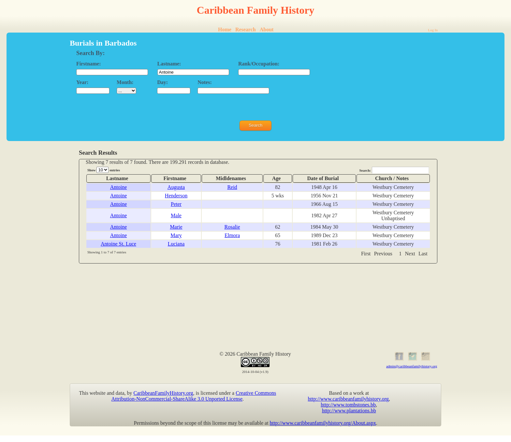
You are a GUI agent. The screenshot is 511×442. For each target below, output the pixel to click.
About (267, 29)
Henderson (176, 195)
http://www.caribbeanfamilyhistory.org (348, 399)
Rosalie (232, 227)
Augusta (176, 187)
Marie (176, 227)
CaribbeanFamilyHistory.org (163, 393)
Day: (162, 82)
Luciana (176, 244)
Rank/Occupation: (258, 63)
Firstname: (88, 63)
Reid (232, 187)
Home (224, 29)
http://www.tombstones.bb (348, 404)
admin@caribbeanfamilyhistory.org (411, 366)
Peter (176, 204)
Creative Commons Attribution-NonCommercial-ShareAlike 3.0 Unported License (193, 396)
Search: (394, 170)
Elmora (232, 235)
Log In (433, 30)
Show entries (103, 170)
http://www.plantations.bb (349, 410)
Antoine (118, 187)
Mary (176, 235)
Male (176, 215)
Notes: (204, 82)
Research (245, 29)
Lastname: (169, 63)
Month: (125, 82)
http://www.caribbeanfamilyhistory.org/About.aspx (323, 423)
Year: (82, 82)
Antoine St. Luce (118, 244)
